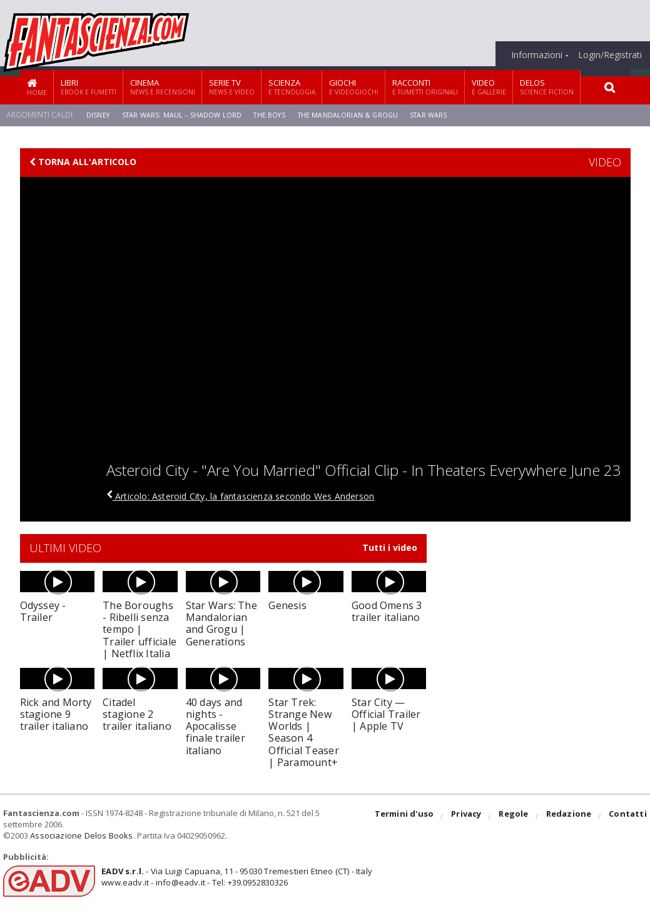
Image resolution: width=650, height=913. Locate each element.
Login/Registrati (610, 55)
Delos (547, 86)
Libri (88, 86)
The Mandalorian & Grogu (361, 114)
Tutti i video (389, 547)
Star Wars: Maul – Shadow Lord (186, 114)
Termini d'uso (408, 816)
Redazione (570, 816)
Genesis (286, 605)
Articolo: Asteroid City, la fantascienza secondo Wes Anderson (255, 496)
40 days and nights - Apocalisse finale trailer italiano (214, 726)
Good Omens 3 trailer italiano (386, 611)
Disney (98, 114)
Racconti (425, 86)
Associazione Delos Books (80, 835)
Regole (516, 816)
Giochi (353, 86)
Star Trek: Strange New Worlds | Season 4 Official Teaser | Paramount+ (302, 732)
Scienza (291, 86)
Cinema (162, 86)
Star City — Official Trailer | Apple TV (389, 714)
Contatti (628, 816)
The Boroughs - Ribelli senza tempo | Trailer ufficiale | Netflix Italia (139, 629)
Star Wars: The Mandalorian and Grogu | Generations (220, 623)
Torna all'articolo (82, 162)
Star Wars (447, 114)
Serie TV (232, 86)
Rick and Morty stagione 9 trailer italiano (55, 714)
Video (489, 86)
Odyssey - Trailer (42, 611)
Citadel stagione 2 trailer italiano (136, 714)
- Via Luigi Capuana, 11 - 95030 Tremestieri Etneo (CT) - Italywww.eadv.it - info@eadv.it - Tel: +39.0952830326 (232, 876)
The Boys (279, 114)
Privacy (469, 816)
